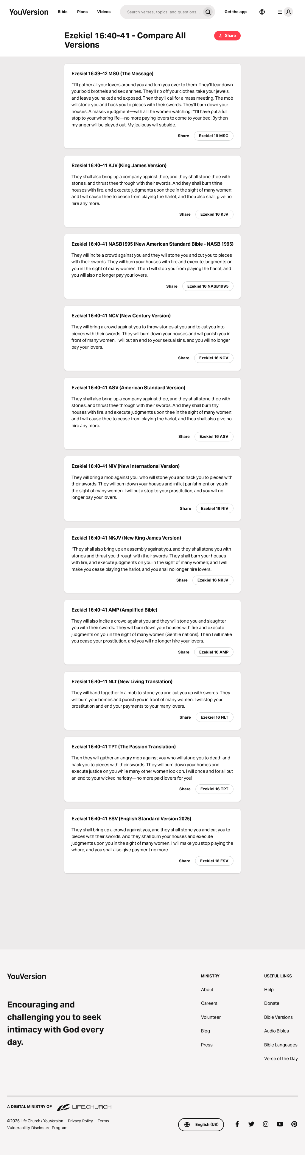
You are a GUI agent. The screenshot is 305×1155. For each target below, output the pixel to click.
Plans (82, 11)
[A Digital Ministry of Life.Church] (152, 1104)
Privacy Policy (80, 1120)
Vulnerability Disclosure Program (37, 1127)
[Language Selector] (262, 12)
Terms (103, 1120)
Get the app (236, 11)
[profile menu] (284, 12)
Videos (104, 11)
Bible (63, 11)
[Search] (160, 12)
